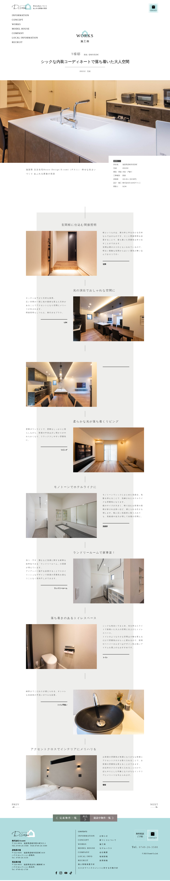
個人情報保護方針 (86, 864)
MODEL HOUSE (28, 29)
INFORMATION (26, 15)
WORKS (20, 24)
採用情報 (93, 860)
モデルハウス (95, 848)
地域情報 (93, 856)
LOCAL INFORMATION (30, 38)
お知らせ (93, 836)
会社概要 (93, 852)
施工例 (92, 844)
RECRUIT (23, 42)
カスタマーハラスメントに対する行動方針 (98, 868)
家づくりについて (97, 840)
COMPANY (23, 33)
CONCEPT (27, 20)
